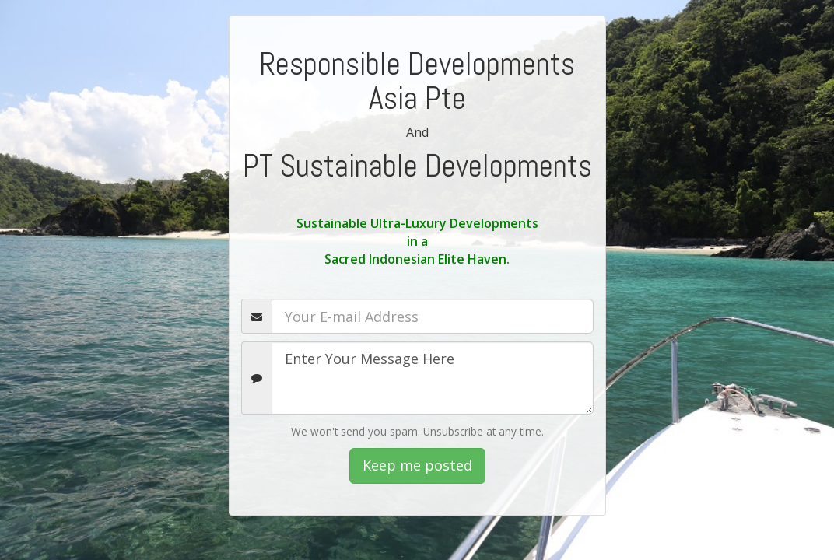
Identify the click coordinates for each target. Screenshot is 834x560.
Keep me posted (417, 465)
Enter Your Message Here (433, 378)
